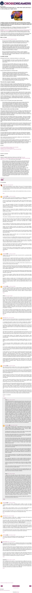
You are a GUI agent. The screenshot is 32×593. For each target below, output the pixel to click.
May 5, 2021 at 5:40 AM (11, 399)
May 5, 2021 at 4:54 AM (11, 502)
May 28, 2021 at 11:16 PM (11, 559)
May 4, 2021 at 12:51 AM (11, 253)
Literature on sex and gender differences (7, 148)
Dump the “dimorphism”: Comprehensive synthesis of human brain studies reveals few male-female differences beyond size (15, 158)
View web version (16, 587)
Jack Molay (4, 196)
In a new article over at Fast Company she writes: (8, 39)
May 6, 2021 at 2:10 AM (13, 425)
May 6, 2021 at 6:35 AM (11, 473)
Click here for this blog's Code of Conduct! (6, 582)
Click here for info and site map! (5, 590)
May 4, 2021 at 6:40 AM (8, 295)
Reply (4, 193)
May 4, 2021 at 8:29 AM (10, 317)
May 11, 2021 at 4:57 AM (11, 541)
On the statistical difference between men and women (9, 147)
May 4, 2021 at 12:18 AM (11, 196)
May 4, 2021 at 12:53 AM (11, 286)
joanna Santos (5, 541)
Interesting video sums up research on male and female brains (10, 149)
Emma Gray (5, 317)
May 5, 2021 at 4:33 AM (11, 365)
